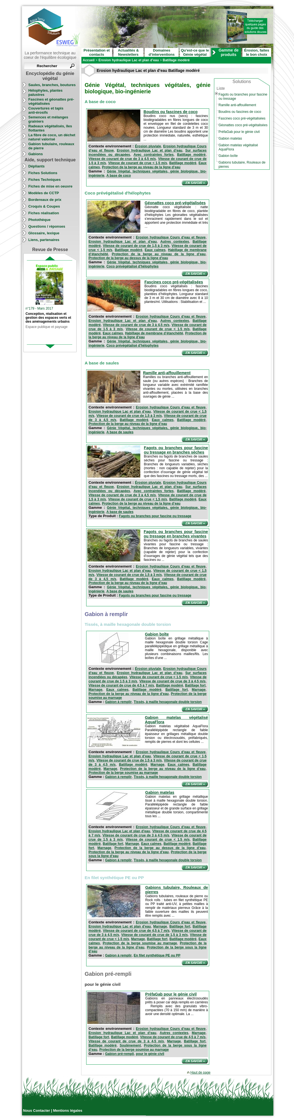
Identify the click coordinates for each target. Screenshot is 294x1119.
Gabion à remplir (118, 702)
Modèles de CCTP (43, 193)
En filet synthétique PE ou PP (157, 955)
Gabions (35, 154)
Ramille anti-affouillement (167, 373)
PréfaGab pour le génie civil (171, 994)
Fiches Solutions (42, 173)
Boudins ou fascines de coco (171, 112)
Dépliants (36, 166)
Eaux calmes (155, 250)
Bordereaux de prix (45, 200)
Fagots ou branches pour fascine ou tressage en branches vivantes (176, 533)
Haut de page (200, 1072)
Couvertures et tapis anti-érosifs (46, 110)
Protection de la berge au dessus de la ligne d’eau (128, 258)
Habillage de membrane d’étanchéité (154, 333)
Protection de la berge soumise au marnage (123, 773)
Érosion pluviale (148, 146)
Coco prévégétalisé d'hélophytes (132, 266)
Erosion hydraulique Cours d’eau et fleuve (171, 237)
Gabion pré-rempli (119, 1054)
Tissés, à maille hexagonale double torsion (168, 702)
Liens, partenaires (43, 240)
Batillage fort (195, 685)
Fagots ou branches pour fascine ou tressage (155, 516)
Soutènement (130, 1045)
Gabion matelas (159, 792)
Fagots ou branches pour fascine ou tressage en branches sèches (176, 450)
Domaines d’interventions (162, 52)
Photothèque (39, 220)
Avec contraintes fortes (154, 155)
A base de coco (118, 175)
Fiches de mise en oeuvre (50, 186)
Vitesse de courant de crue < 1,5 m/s (137, 163)
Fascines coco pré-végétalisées (173, 282)
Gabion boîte (157, 634)
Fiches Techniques (44, 179)
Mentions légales (67, 1110)
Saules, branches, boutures (52, 85)
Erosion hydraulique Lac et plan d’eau (149, 150)
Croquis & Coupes (44, 206)
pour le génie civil (150, 1054)
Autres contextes (174, 242)
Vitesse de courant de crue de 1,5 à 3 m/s (136, 246)
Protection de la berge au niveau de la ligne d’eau (141, 167)
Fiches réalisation (43, 213)
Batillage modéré (191, 155)
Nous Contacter (37, 1110)
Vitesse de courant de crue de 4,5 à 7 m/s (121, 685)
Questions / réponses (46, 226)
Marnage (95, 690)
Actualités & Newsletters (128, 52)
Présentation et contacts (97, 52)
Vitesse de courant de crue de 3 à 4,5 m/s (122, 159)
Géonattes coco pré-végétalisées (175, 203)
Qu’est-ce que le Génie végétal (195, 52)
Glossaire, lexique (43, 233)
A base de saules (119, 432)
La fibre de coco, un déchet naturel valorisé (51, 137)
